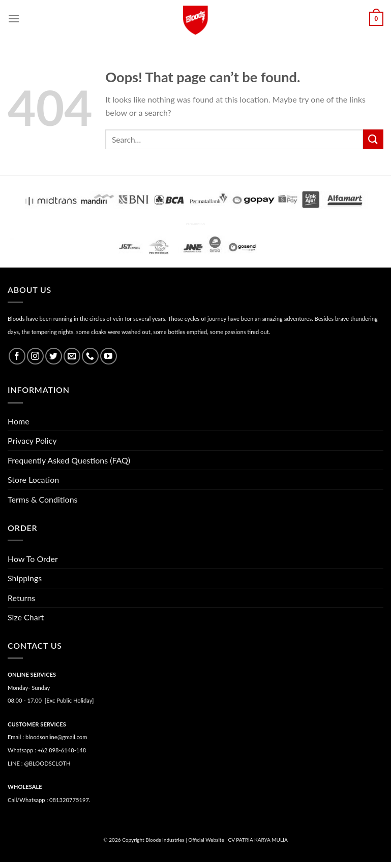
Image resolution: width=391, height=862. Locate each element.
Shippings (25, 578)
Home (18, 421)
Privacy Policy (32, 440)
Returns (21, 598)
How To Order (33, 558)
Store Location (33, 479)
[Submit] (373, 139)
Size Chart (26, 617)
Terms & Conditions (43, 499)
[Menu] (14, 18)
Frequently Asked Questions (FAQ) (69, 460)
